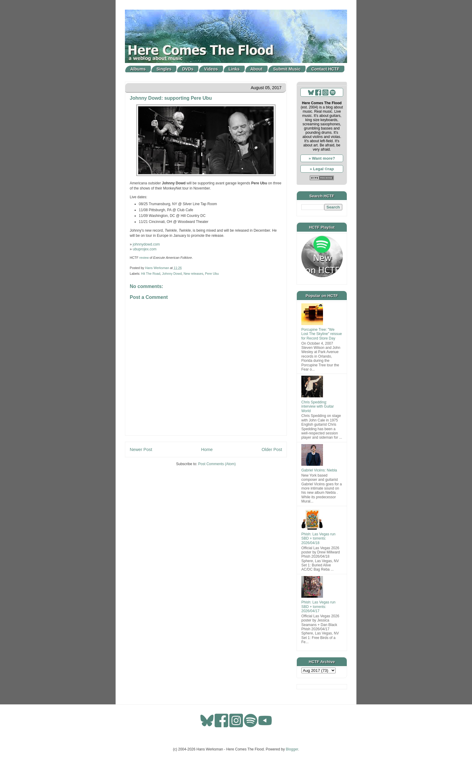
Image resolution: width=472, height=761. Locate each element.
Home (207, 449)
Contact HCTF (325, 69)
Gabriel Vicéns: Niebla (319, 470)
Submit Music (287, 69)
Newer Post (141, 449)
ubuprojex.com (145, 249)
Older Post (272, 449)
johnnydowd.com (146, 244)
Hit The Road (150, 273)
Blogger (292, 749)
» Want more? (322, 158)
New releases (193, 273)
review (144, 257)
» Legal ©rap (322, 169)
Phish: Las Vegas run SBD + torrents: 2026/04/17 (318, 606)
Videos (211, 69)
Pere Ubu (212, 273)
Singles (164, 69)
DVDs (187, 69)
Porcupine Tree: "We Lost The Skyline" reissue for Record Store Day (321, 333)
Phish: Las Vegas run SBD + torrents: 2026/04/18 (318, 538)
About (256, 69)
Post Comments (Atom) (217, 464)
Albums (138, 69)
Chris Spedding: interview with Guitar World (317, 406)
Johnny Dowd (172, 273)
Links (234, 69)
